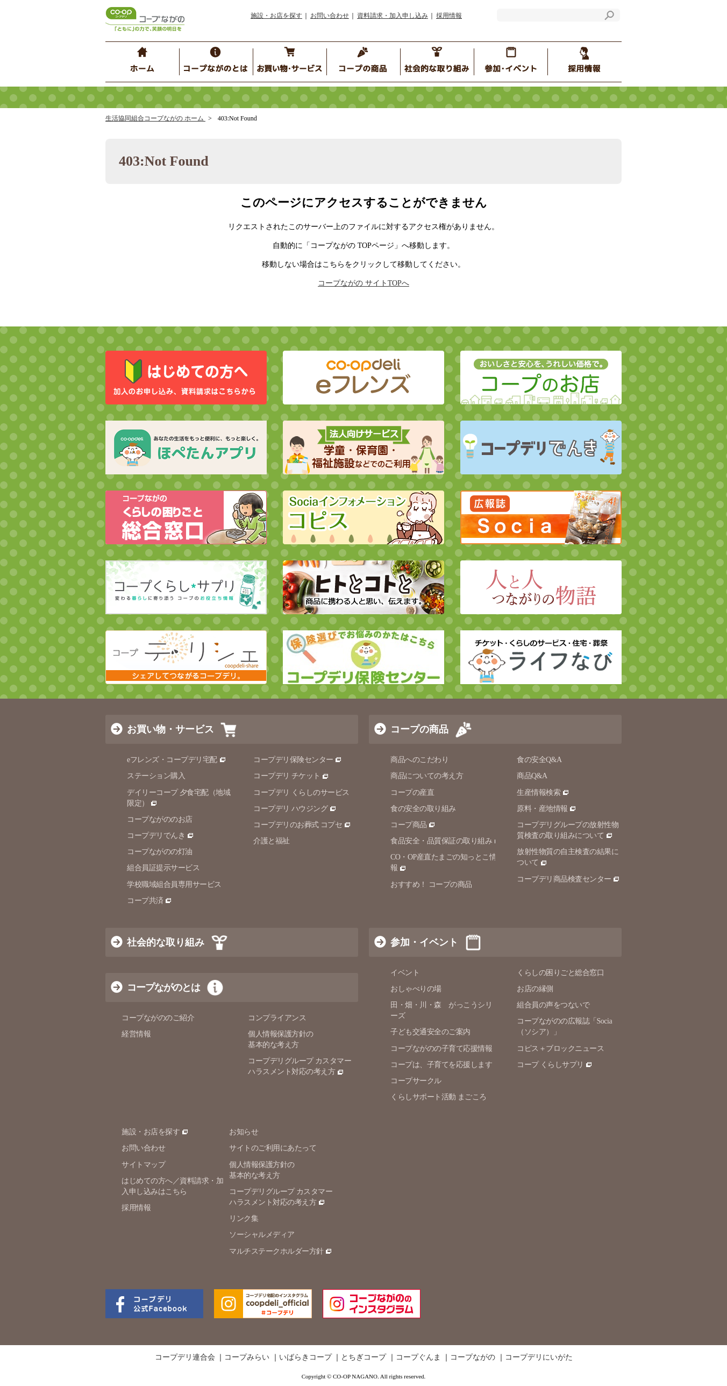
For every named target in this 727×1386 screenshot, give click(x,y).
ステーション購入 (156, 776)
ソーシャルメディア (262, 1235)
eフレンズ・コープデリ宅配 (176, 760)
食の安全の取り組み (423, 809)
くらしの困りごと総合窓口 (560, 973)
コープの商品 (419, 729)
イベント (404, 973)
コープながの (472, 1357)
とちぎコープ (363, 1357)
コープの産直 (412, 792)
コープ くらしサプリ (555, 1065)
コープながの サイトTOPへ (363, 283)
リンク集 (243, 1218)
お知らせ (243, 1132)
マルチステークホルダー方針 (280, 1251)
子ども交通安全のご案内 (430, 1032)
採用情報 (449, 15)
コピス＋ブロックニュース (560, 1048)
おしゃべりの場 (415, 989)
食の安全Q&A (539, 760)
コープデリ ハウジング (295, 809)
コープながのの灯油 (160, 852)
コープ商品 (413, 825)
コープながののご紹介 (158, 1018)
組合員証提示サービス (163, 868)
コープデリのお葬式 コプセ (302, 825)
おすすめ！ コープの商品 (431, 884)
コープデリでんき (160, 835)
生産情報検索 (543, 792)
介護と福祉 (271, 841)
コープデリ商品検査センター (568, 879)
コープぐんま (418, 1357)
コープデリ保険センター (297, 760)
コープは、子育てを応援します (441, 1065)
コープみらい (246, 1357)
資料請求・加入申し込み (392, 15)
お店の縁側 (535, 989)
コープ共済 (149, 901)
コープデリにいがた (539, 1357)
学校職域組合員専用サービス (174, 884)
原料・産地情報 (546, 809)
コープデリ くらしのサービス (301, 792)
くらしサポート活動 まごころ (438, 1097)
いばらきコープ (305, 1357)
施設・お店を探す (276, 15)
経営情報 (136, 1034)
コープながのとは (163, 987)
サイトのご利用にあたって (272, 1148)
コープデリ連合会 (185, 1357)
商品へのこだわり (419, 760)
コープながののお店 (160, 819)
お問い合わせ (329, 15)
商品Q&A (532, 776)
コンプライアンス (277, 1018)
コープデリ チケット (291, 776)
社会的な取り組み (165, 942)
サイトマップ (143, 1165)
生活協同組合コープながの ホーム (155, 118)
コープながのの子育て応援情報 (441, 1048)
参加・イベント (424, 942)
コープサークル (415, 1081)
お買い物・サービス (170, 729)
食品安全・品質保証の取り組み (445, 841)
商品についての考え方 (426, 776)
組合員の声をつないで (553, 1005)
